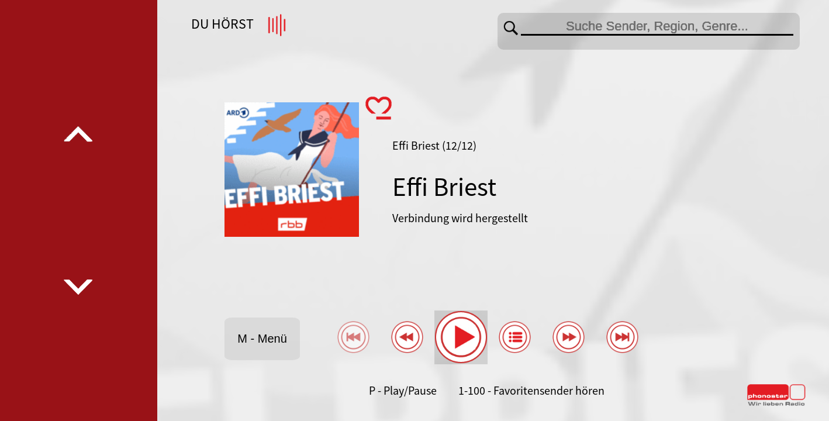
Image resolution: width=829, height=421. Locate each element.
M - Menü (261, 338)
